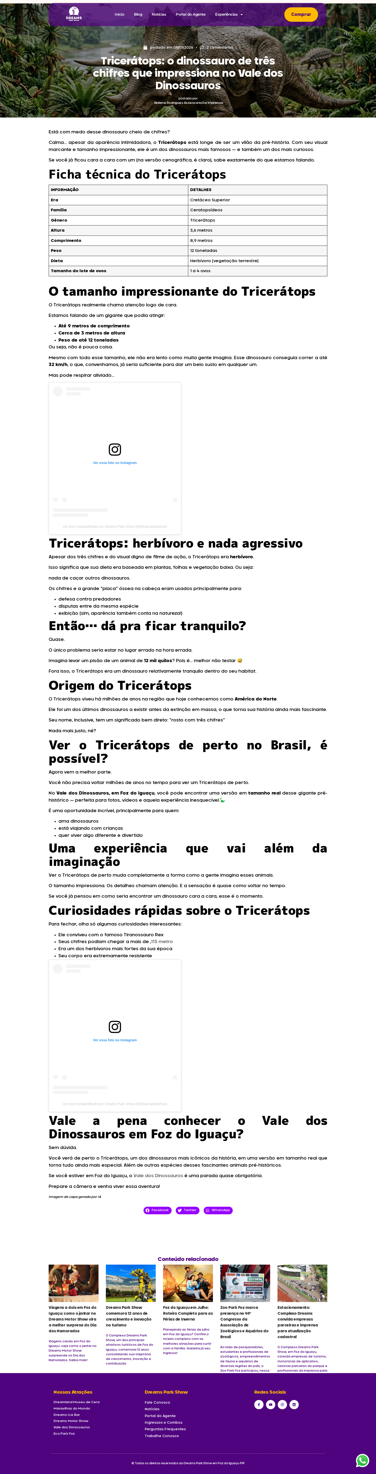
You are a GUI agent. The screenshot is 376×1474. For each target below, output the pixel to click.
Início (119, 14)
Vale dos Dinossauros (158, 1176)
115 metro (162, 942)
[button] (158, 1210)
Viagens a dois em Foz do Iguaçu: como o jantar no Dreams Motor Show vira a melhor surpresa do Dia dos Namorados (72, 1319)
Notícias (159, 14)
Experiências (229, 14)
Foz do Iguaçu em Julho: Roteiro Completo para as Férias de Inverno (188, 1313)
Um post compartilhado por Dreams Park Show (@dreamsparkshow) (115, 526)
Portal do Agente (190, 14)
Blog (138, 14)
